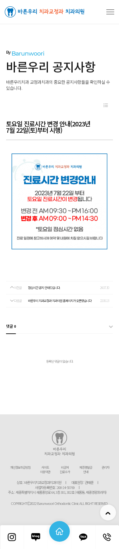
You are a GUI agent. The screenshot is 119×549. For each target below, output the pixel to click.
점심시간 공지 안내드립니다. (44, 287)
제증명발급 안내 (85, 469)
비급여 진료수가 (65, 469)
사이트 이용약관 (45, 469)
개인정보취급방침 (20, 467)
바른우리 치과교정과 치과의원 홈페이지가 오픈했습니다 (59, 300)
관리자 (105, 467)
